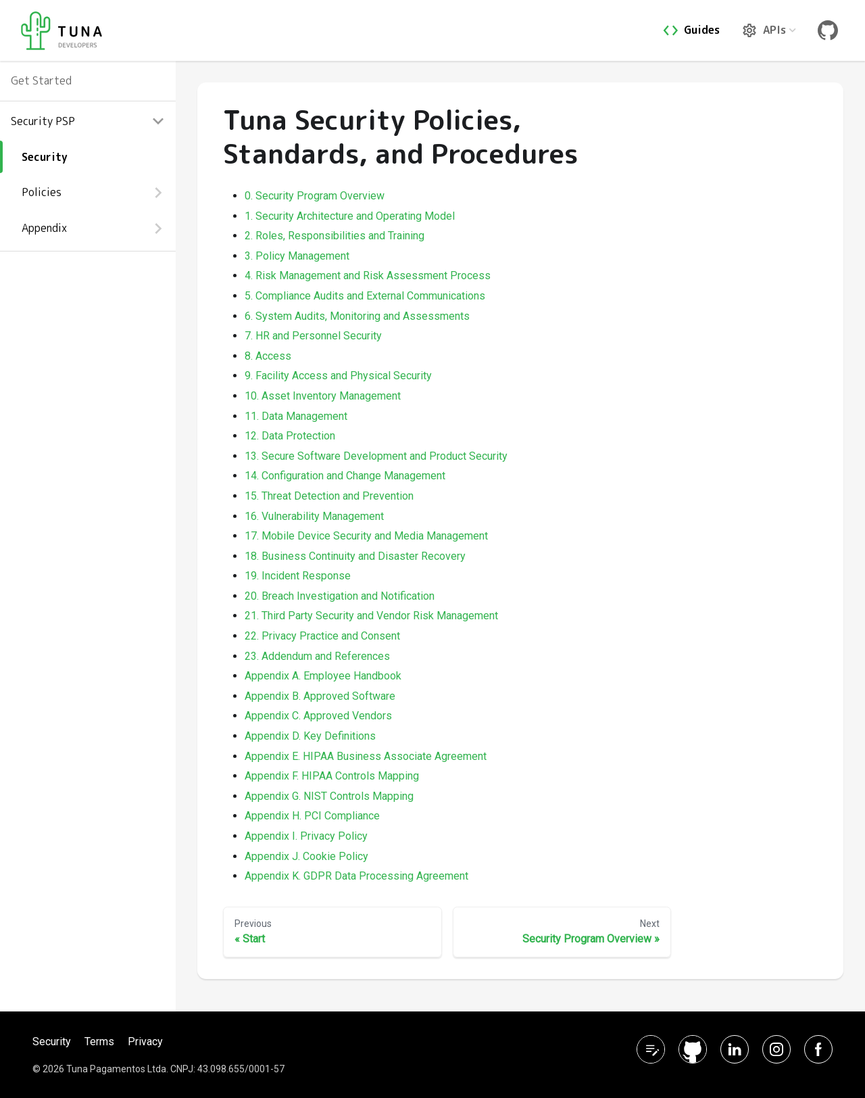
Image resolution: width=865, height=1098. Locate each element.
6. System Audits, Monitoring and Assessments (357, 316)
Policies (41, 192)
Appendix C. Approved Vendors (318, 715)
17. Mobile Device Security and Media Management (366, 535)
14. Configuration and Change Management (345, 475)
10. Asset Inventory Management (323, 395)
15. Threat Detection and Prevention (329, 496)
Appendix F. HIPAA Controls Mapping (332, 775)
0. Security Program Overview (315, 195)
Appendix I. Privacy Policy (306, 836)
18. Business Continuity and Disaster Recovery (355, 556)
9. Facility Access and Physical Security (338, 375)
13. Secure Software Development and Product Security (376, 456)
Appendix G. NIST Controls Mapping (329, 796)
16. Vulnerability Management (314, 516)
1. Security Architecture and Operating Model (350, 216)
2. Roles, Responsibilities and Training (334, 235)
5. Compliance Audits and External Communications (365, 295)
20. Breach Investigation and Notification (340, 596)
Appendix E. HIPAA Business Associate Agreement (366, 756)
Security (45, 156)
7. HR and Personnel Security (313, 335)
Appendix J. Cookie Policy (306, 856)
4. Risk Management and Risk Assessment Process (368, 275)
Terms (99, 1041)
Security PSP (43, 121)
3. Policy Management (297, 255)
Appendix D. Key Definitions (310, 736)
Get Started (41, 80)
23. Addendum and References (317, 656)
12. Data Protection (290, 435)
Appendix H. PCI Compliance (312, 815)
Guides (702, 29)
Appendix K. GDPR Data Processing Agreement (356, 875)
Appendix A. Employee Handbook (323, 675)
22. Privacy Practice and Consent (322, 635)
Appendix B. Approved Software (320, 696)
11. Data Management (296, 416)
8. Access (268, 356)
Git (830, 30)
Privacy (145, 1041)
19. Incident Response (298, 575)
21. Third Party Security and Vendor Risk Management (371, 615)
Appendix (44, 227)
